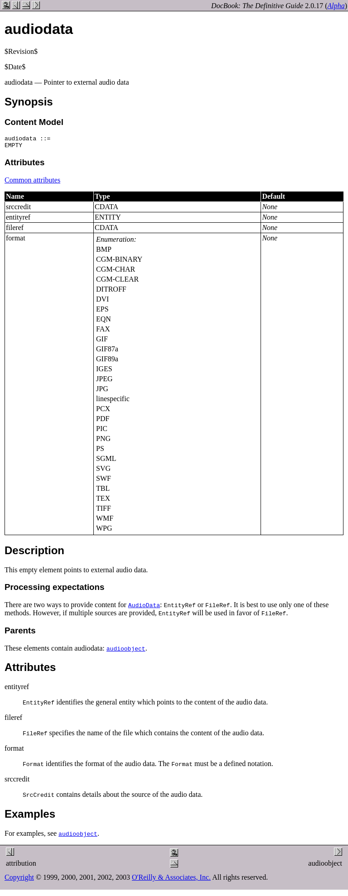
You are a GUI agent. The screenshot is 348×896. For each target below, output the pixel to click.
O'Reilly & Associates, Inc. (171, 880)
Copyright (19, 880)
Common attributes (32, 183)
